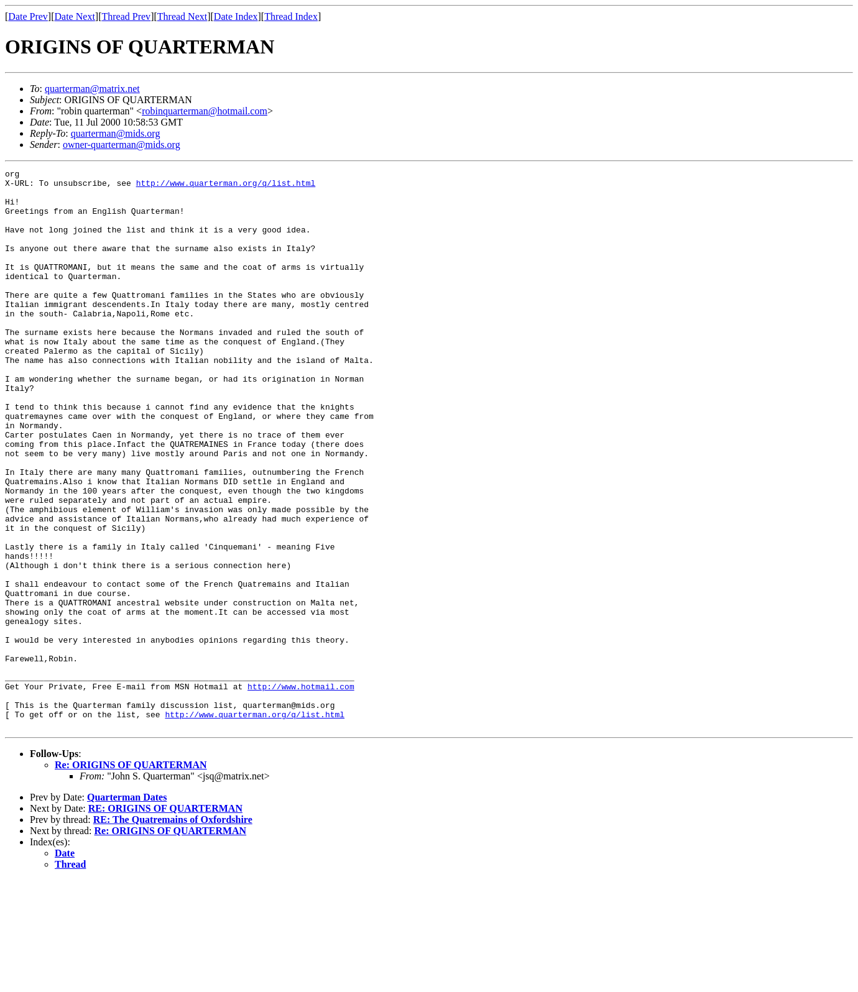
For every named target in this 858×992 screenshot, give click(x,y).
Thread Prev (125, 16)
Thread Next (182, 16)
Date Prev (28, 16)
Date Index (236, 16)
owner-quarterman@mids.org (121, 144)
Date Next (75, 16)
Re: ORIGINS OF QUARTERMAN (131, 876)
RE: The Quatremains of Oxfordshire (172, 931)
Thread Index (291, 16)
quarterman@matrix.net (92, 88)
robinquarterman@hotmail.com (204, 111)
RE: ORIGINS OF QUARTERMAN (165, 920)
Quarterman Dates (127, 909)
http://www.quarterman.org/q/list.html (226, 186)
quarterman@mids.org (115, 133)
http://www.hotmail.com (300, 790)
